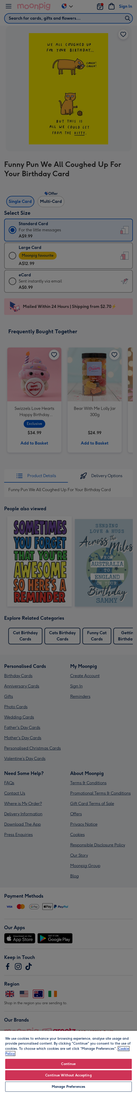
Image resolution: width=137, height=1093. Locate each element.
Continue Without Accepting (68, 1075)
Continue (68, 1064)
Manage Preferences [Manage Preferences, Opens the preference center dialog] (68, 1087)
